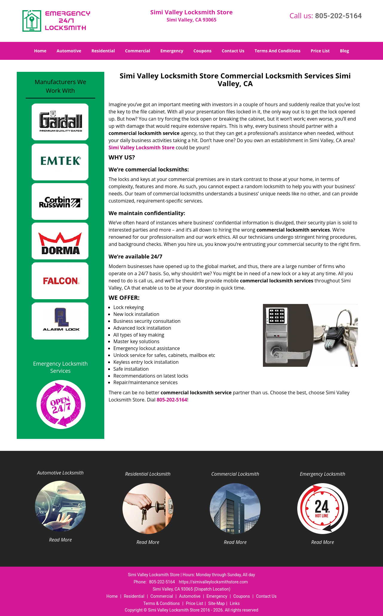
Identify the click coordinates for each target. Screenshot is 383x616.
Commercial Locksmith (235, 474)
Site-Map (216, 603)
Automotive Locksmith (60, 472)
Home (40, 51)
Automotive (69, 51)
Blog (344, 51)
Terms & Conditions (161, 603)
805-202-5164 (338, 16)
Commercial (137, 51)
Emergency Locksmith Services (60, 367)
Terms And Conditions (278, 51)
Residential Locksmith (148, 474)
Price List (320, 51)
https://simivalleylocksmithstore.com (213, 582)
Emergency (171, 51)
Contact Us (233, 51)
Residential (103, 51)
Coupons (203, 51)
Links (235, 603)
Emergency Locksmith (322, 474)
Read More (60, 539)
